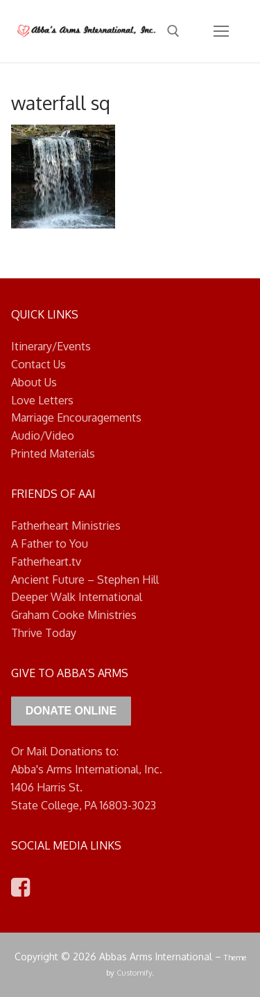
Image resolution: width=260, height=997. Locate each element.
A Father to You (49, 543)
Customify (134, 972)
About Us (34, 382)
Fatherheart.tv (46, 561)
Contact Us (38, 364)
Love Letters (42, 400)
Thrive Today (43, 633)
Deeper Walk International (76, 597)
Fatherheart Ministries (66, 525)
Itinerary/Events (51, 346)
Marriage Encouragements (76, 417)
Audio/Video (42, 435)
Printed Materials (53, 453)
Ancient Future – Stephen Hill (85, 579)
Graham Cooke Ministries (74, 615)
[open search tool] (173, 31)
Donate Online (71, 711)
